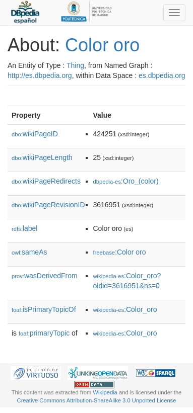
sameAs (29, 252)
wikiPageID (35, 134)
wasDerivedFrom (45, 276)
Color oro (102, 45)
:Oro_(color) (126, 181)
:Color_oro (125, 309)
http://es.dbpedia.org (40, 75)
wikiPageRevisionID (48, 205)
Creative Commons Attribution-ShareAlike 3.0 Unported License (96, 400)
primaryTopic (44, 333)
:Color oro (119, 252)
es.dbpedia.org (162, 75)
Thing (75, 65)
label (24, 228)
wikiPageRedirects (46, 181)
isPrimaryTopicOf (44, 309)
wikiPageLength (42, 157)
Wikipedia (105, 392)
